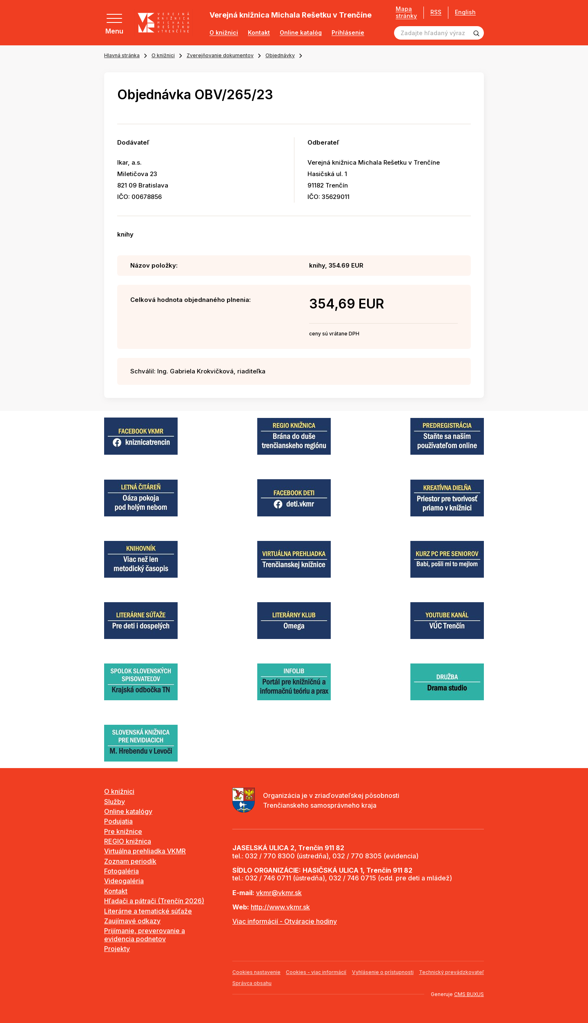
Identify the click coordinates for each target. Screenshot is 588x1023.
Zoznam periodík (130, 861)
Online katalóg (301, 32)
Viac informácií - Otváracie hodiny (284, 921)
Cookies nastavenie (256, 972)
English (465, 12)
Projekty (117, 949)
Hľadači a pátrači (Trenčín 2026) (154, 901)
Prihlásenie (348, 32)
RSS (435, 12)
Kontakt (259, 32)
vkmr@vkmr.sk (279, 893)
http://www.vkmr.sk (280, 907)
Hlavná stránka (122, 55)
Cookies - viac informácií (316, 972)
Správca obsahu (252, 983)
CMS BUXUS (469, 994)
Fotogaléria (121, 871)
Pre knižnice (123, 831)
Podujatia (118, 821)
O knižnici (223, 32)
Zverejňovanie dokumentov (220, 55)
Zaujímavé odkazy (132, 921)
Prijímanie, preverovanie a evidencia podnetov (144, 935)
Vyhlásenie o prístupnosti (383, 972)
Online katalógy (128, 811)
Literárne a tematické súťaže (148, 911)
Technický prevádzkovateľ (451, 972)
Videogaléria (124, 881)
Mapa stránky (406, 12)
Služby (114, 801)
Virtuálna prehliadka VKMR (145, 851)
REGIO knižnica (127, 841)
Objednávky (280, 55)
